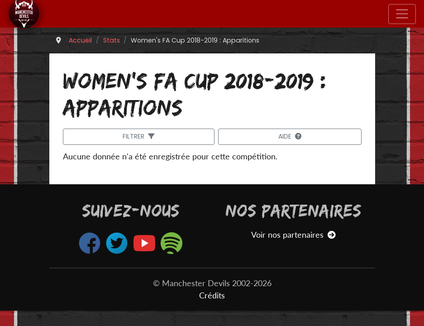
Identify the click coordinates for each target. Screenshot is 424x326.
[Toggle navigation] (402, 14)
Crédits (212, 295)
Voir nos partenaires (293, 235)
